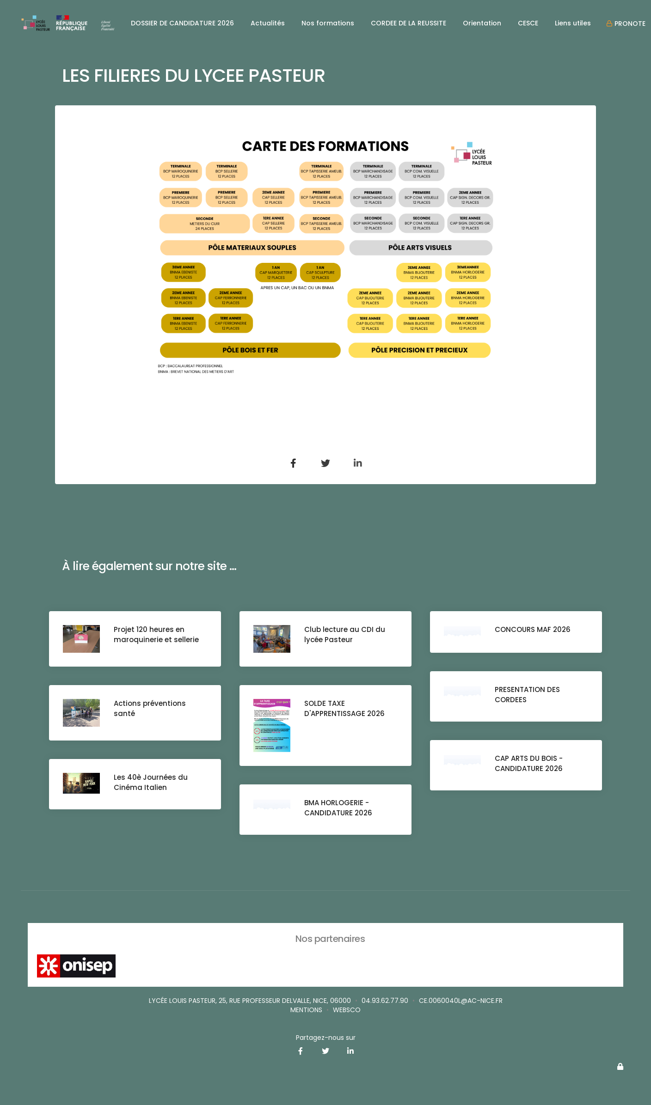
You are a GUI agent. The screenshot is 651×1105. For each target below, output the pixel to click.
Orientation (482, 23)
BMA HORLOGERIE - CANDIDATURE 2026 (338, 808)
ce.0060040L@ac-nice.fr (461, 1000)
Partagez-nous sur (326, 1037)
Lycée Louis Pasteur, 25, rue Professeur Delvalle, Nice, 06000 (250, 1000)
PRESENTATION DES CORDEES (527, 694)
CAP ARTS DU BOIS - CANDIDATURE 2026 (529, 763)
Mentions (306, 1009)
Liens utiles (573, 23)
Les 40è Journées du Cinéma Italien (151, 782)
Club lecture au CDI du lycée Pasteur (344, 634)
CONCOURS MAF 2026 (533, 629)
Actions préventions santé (150, 708)
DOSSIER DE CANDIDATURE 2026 (182, 23)
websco (347, 1009)
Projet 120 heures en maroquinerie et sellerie (156, 634)
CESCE (528, 23)
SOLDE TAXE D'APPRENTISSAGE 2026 (344, 708)
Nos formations (327, 23)
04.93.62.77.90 (385, 1000)
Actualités (268, 23)
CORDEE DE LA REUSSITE (408, 23)
